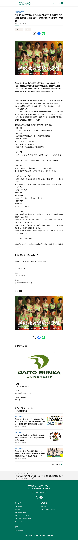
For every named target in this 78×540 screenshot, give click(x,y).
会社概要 (43, 507)
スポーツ (27, 29)
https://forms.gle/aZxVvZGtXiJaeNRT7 (45, 160)
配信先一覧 (18, 521)
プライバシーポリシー (48, 510)
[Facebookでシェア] (39, 33)
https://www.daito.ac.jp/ (23, 386)
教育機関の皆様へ (20, 512)
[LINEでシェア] (43, 33)
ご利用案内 (18, 507)
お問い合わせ (19, 531)
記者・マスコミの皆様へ (22, 515)
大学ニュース (19, 29)
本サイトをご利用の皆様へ (23, 518)
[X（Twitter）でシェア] (34, 33)
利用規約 (17, 510)
